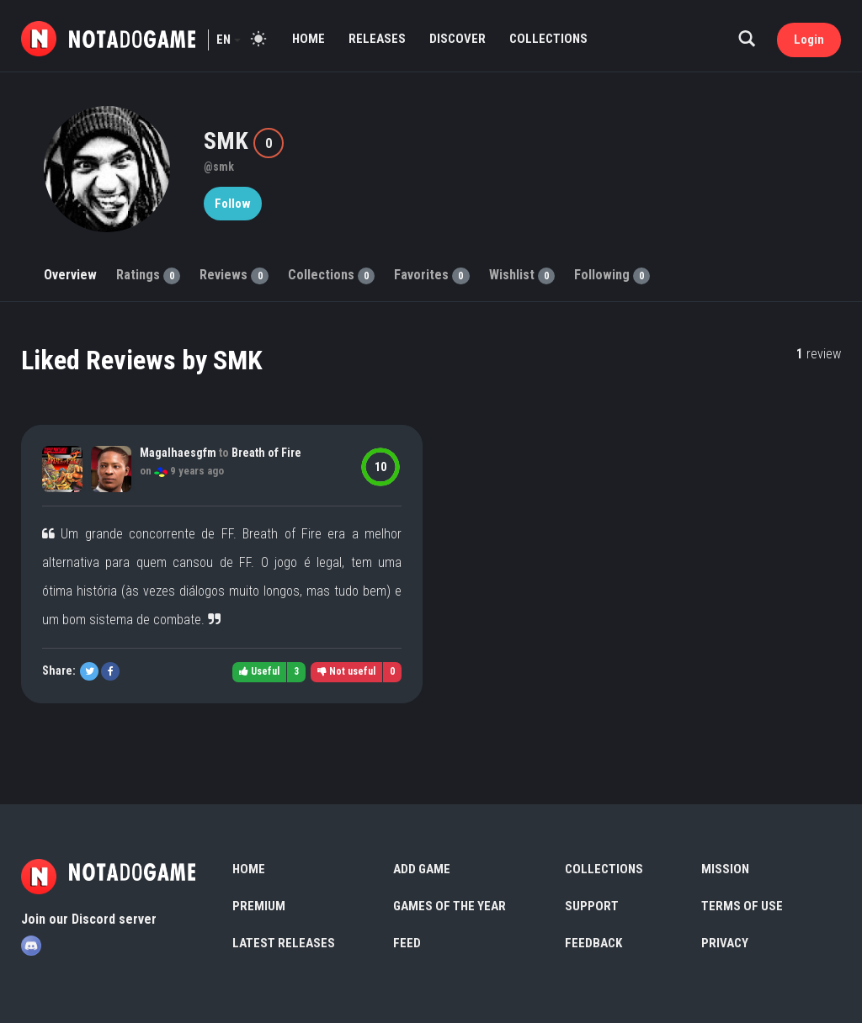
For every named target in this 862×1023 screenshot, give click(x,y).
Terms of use (742, 906)
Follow (233, 203)
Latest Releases (283, 943)
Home (308, 38)
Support (592, 906)
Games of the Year (449, 906)
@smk (219, 166)
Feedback (593, 943)
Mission (725, 869)
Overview (70, 275)
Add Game (421, 869)
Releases (377, 38)
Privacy (724, 943)
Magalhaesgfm (178, 452)
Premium (258, 906)
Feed (407, 943)
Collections (548, 38)
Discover (457, 38)
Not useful (346, 671)
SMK (228, 141)
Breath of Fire (266, 452)
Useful (259, 671)
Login (809, 39)
